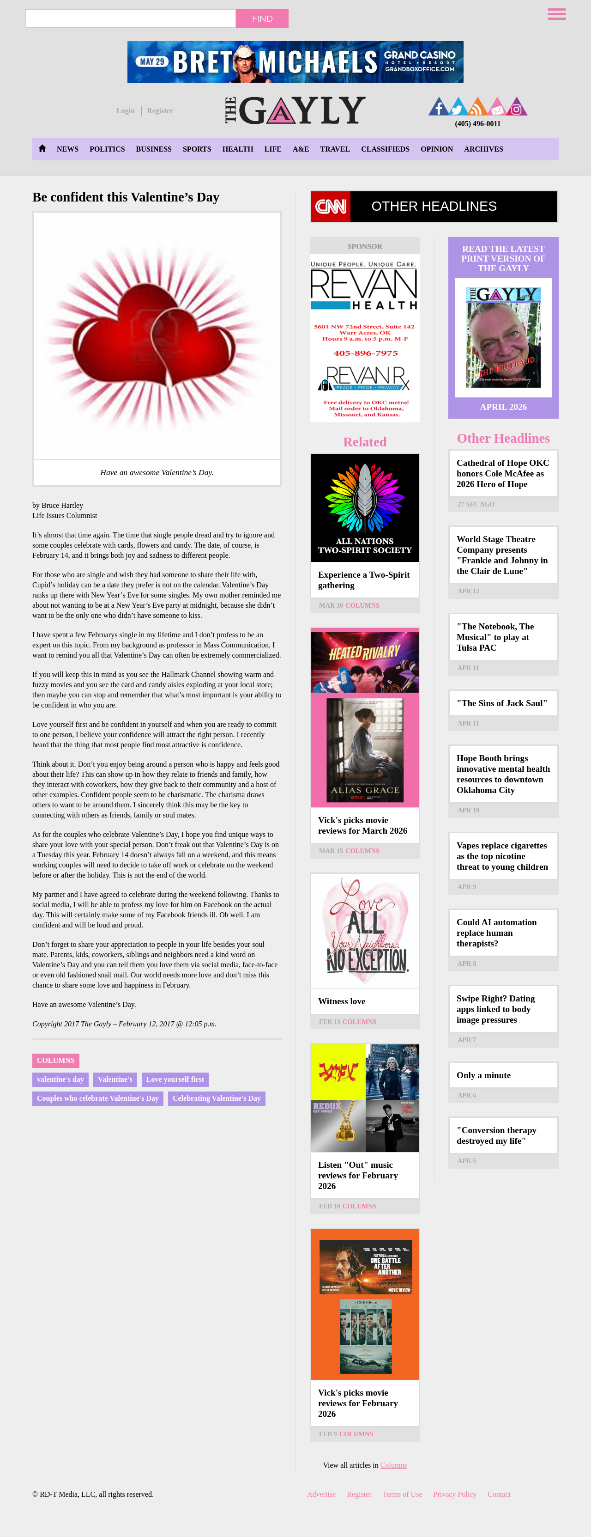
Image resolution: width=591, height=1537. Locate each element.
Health (238, 149)
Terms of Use (402, 1494)
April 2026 (503, 407)
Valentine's (115, 1079)
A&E (301, 149)
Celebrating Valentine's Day (217, 1098)
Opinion (437, 149)
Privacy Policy (455, 1494)
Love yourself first (175, 1079)
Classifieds (385, 149)
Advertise (321, 1494)
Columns (56, 1060)
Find (262, 18)
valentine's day (60, 1079)
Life (273, 149)
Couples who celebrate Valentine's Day (98, 1098)
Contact (499, 1494)
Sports (197, 149)
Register (160, 111)
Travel (335, 149)
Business (154, 149)
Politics (107, 149)
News (67, 149)
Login (125, 111)
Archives (483, 149)
